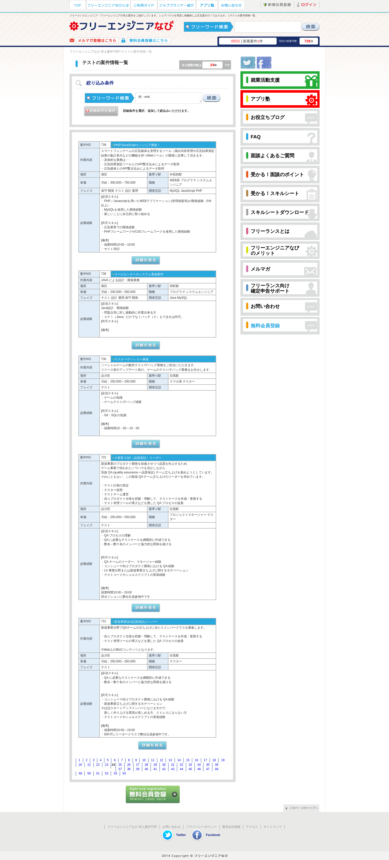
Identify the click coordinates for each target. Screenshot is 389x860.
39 (137, 769)
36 (216, 765)
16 (196, 760)
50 (89, 773)
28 (146, 765)
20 (80, 765)
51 (98, 773)
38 (128, 769)
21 (89, 765)
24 (113, 765)
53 (115, 773)
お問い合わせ (171, 827)
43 (172, 769)
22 (98, 765)
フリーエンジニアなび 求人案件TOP (94, 51)
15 (187, 760)
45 (190, 769)
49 (80, 773)
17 (205, 760)
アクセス (252, 827)
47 (207, 769)
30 (164, 765)
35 (207, 765)
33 (190, 765)
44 (181, 769)
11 (152, 760)
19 (222, 760)
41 (155, 769)
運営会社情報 (231, 827)
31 (172, 765)
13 (170, 760)
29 (155, 765)
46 (199, 769)
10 (143, 760)
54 (124, 773)
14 (179, 760)
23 (106, 765)
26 (128, 765)
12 (161, 760)
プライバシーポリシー (201, 827)
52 (106, 773)
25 (120, 765)
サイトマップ (272, 827)
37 (120, 769)
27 (137, 765)
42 (164, 769)
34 (199, 765)
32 (181, 765)
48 (216, 769)
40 (146, 769)
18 (214, 760)
